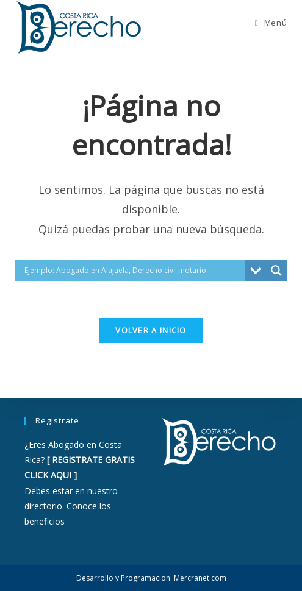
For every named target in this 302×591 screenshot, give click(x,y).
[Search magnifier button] (276, 270)
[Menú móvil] (271, 22)
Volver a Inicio (151, 330)
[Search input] (133, 270)
